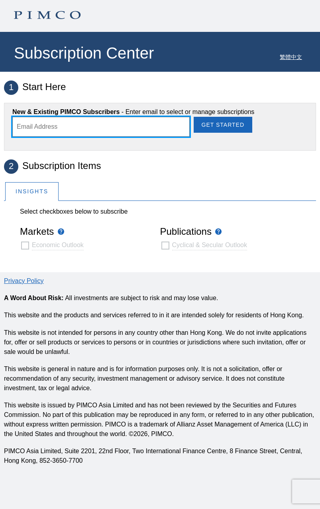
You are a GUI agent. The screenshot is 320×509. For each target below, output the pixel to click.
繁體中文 (291, 57)
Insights (32, 191)
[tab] (32, 191)
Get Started (223, 125)
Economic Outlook (58, 245)
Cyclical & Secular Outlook (209, 245)
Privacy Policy (24, 280)
